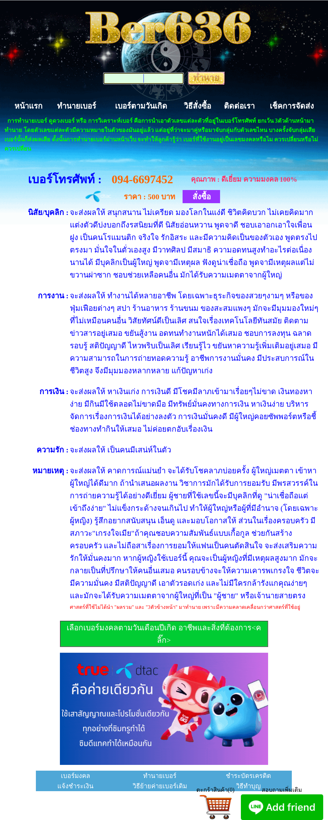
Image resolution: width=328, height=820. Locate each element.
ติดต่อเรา (239, 106)
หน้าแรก (28, 106)
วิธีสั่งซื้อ (197, 106)
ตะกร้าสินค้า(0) (215, 790)
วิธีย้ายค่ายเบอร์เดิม (160, 786)
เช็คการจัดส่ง (292, 106)
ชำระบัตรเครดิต (248, 775)
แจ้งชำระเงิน (75, 786)
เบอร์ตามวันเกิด (141, 106)
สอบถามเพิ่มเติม (282, 790)
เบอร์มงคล (75, 775)
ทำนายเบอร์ (76, 106)
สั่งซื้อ (202, 197)
